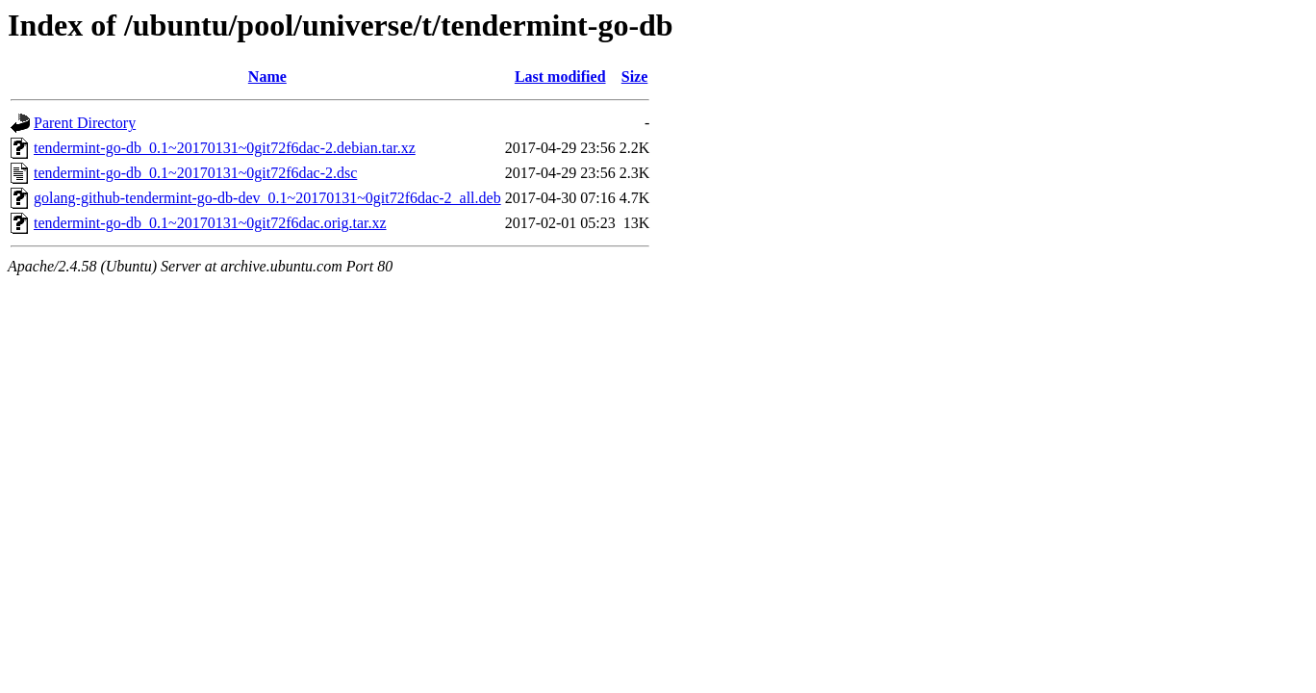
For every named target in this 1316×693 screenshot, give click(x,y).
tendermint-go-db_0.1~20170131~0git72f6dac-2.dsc (195, 173)
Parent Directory (85, 123)
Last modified (560, 76)
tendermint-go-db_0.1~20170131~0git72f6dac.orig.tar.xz (210, 223)
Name (267, 76)
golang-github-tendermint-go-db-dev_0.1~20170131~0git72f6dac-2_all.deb (267, 198)
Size (634, 76)
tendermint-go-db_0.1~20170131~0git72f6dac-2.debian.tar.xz (225, 148)
